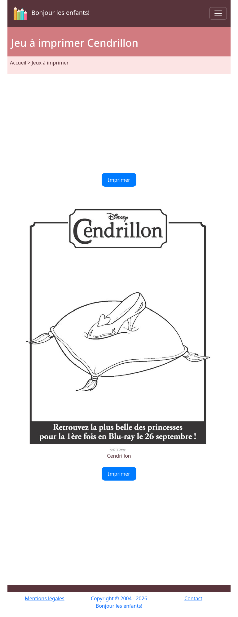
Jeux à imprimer (50, 62)
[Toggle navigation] (218, 13)
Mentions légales (44, 598)
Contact (193, 598)
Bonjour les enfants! (50, 13)
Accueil (18, 62)
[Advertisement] (119, 119)
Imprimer (119, 179)
